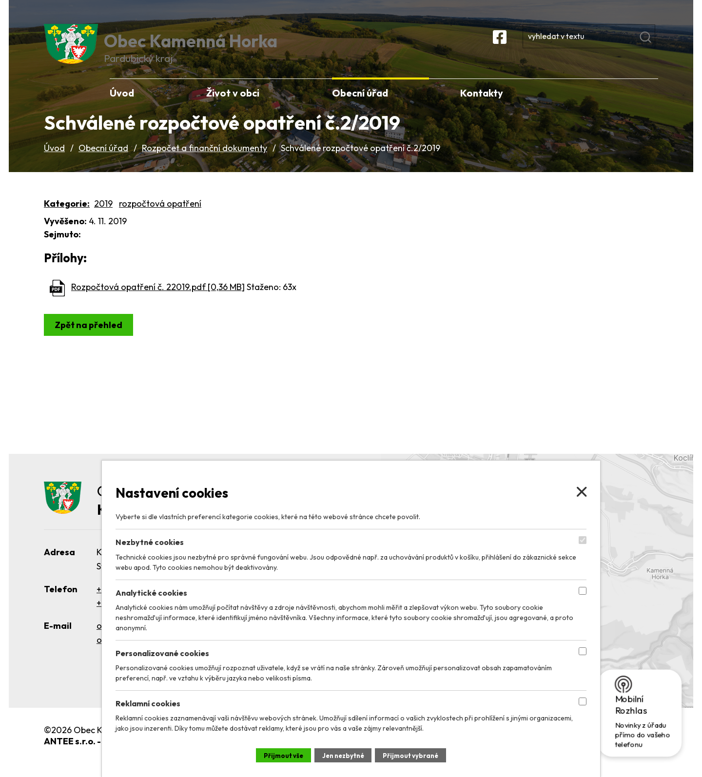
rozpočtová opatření (160, 217)
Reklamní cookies (148, 702)
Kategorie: (67, 217)
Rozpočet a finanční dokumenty (204, 162)
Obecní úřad (103, 162)
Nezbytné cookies (150, 540)
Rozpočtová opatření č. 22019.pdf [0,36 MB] (158, 301)
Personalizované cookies (162, 652)
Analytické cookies (151, 591)
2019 (103, 217)
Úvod (54, 162)
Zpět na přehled (91, 339)
